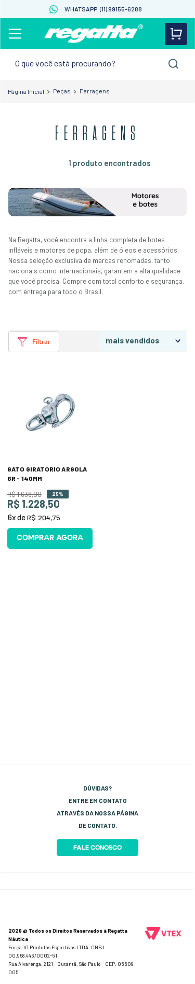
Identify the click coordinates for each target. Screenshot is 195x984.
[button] (34, 342)
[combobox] (97, 63)
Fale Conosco (97, 847)
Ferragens (95, 90)
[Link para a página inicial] (26, 91)
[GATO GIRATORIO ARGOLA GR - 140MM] (50, 460)
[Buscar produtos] (173, 64)
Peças (62, 90)
